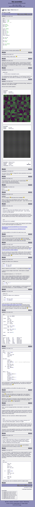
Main (9, 9)
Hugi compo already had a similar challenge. (16, 249)
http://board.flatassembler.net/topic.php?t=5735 (11, 304)
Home (14, 5)
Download (11, 501)
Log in (24, 6)
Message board (26, 501)
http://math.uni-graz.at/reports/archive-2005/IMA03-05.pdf (13, 228)
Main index (7, 501)
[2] (30, 268)
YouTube (26, 503)
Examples (21, 501)
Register (19, 5)
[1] (29, 268)
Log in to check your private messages (15, 6)
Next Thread (29, 489)
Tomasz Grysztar (16, 503)
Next (9, 12)
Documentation (16, 501)
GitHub (23, 503)
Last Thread (24, 489)
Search (16, 5)
